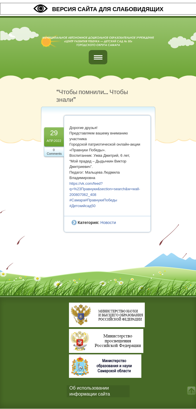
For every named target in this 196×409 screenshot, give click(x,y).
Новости (108, 222)
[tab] (98, 391)
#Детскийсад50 (83, 206)
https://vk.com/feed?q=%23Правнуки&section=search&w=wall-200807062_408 (105, 189)
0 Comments (54, 151)
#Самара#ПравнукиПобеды (93, 200)
